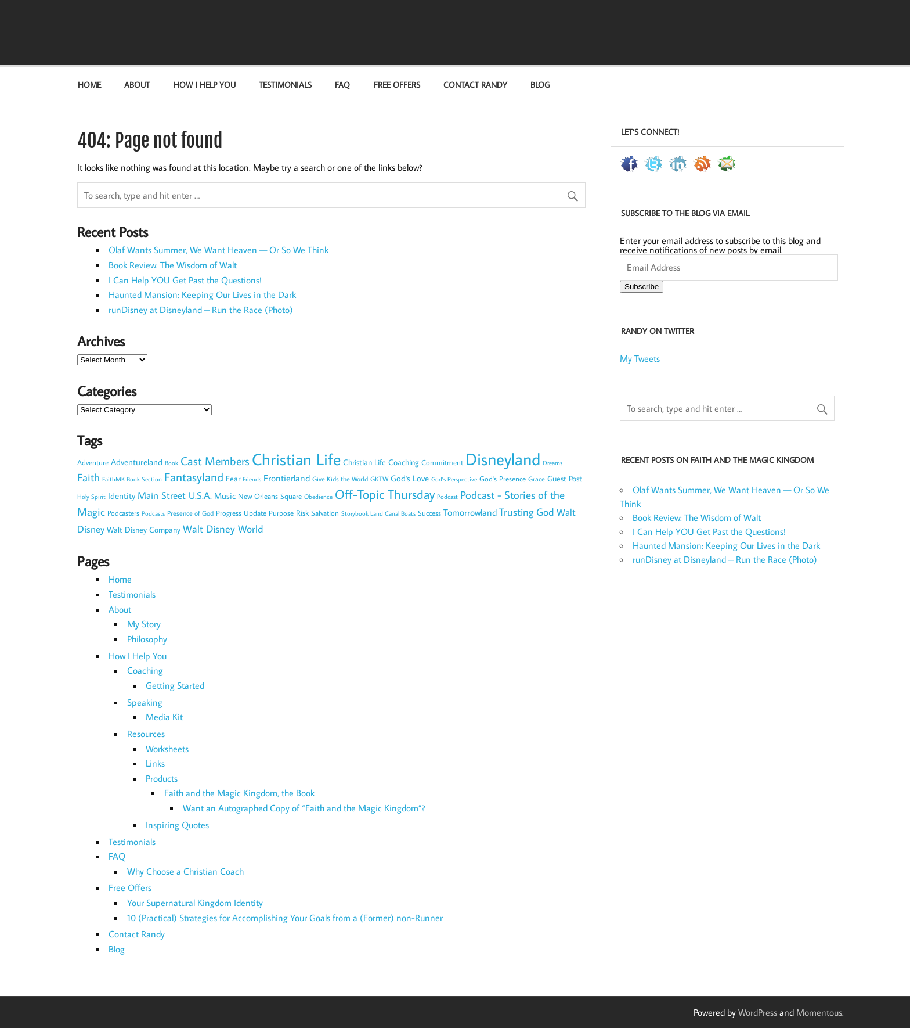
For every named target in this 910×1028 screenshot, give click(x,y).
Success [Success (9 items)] (429, 512)
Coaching (145, 670)
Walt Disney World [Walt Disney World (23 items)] (223, 528)
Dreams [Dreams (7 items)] (552, 462)
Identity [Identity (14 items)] (121, 495)
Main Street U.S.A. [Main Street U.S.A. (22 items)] (175, 495)
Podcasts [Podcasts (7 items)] (153, 513)
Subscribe (641, 286)
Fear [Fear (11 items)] (233, 478)
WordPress (757, 1012)
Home (89, 84)
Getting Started (175, 685)
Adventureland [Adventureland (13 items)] (136, 462)
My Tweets (640, 358)
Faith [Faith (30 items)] (88, 477)
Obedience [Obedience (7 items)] (318, 496)
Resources (146, 733)
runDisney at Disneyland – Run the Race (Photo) (201, 309)
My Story (144, 624)
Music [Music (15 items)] (225, 495)
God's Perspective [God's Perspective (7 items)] (454, 479)
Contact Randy (475, 84)
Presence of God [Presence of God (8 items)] (190, 513)
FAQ (342, 84)
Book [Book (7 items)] (171, 462)
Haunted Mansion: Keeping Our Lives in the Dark (202, 294)
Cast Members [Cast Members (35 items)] (215, 460)
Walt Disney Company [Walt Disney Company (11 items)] (143, 529)
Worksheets (167, 748)
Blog (540, 84)
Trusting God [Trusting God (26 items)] (526, 512)
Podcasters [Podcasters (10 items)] (123, 513)
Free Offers (397, 84)
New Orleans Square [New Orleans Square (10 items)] (270, 496)
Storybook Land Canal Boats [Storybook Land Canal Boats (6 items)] (378, 513)
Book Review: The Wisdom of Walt (173, 265)
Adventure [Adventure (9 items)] (93, 462)
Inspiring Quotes (177, 825)
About (137, 84)
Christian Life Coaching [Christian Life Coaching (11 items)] (381, 462)
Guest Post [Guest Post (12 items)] (564, 478)
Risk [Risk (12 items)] (302, 513)
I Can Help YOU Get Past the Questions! (185, 280)
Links (155, 763)
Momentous (819, 1012)
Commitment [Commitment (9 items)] (442, 462)
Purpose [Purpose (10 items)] (281, 513)
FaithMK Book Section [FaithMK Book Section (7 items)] (132, 479)
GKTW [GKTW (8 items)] (379, 479)
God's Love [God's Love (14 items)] (410, 478)
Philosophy (147, 639)
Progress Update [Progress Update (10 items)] (241, 513)
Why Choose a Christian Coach (185, 871)
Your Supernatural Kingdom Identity (195, 902)
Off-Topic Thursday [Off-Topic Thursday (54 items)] (385, 494)
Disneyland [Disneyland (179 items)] (502, 459)
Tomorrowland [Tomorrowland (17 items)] (470, 512)
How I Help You (205, 84)
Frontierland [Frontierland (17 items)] (286, 478)
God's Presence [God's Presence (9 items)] (502, 478)
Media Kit (164, 717)
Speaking (144, 702)
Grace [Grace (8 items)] (536, 479)
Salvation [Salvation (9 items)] (325, 512)
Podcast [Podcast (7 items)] (447, 496)
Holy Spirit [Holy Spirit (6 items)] (91, 497)
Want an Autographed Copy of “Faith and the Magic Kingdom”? (304, 808)
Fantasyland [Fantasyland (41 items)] (193, 477)
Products (162, 778)
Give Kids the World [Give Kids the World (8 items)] (340, 479)
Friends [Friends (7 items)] (252, 479)
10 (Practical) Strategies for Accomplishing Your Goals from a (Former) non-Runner (285, 917)
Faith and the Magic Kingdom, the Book (239, 793)
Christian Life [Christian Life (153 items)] (296, 459)
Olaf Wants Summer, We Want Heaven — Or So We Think (218, 250)
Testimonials (285, 84)
